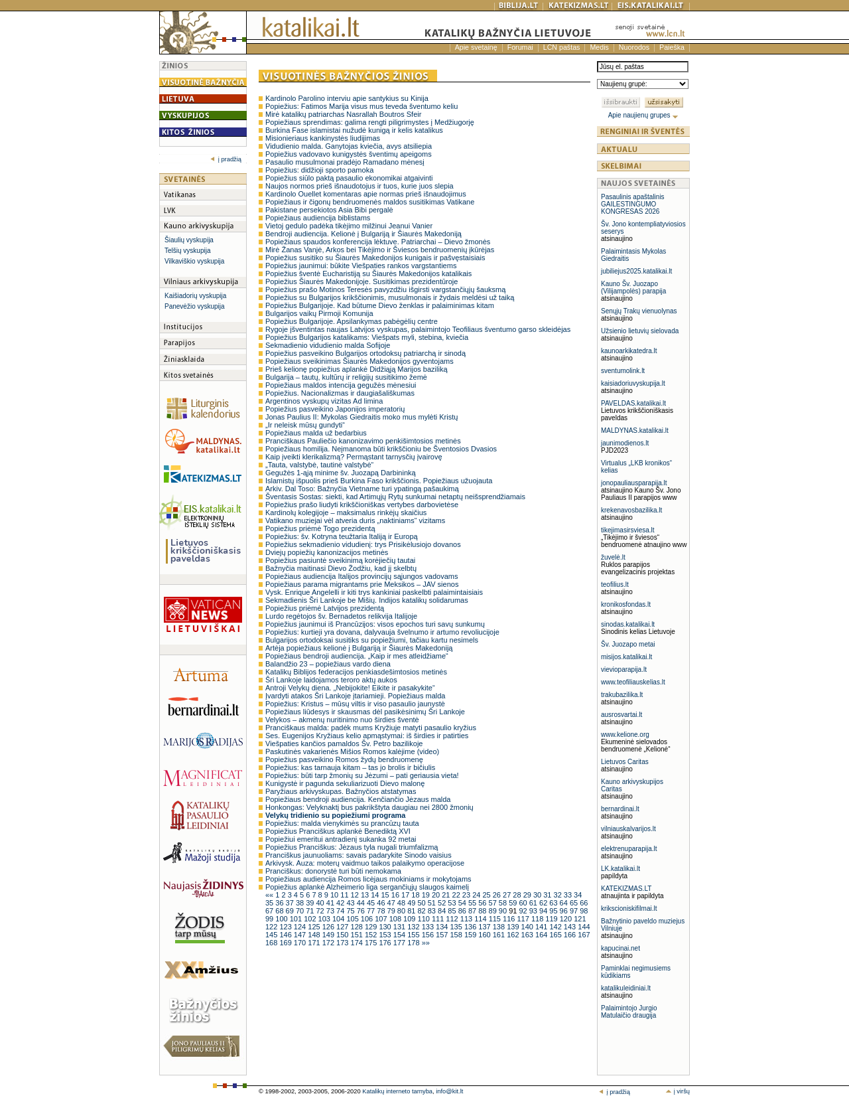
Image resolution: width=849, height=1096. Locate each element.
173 (343, 943)
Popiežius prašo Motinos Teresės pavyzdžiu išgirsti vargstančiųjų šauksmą (385, 289)
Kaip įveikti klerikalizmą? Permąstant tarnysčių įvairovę (353, 457)
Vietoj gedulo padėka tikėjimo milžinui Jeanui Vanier (348, 226)
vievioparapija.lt (624, 669)
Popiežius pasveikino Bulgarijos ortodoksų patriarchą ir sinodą (365, 353)
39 (311, 903)
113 (467, 919)
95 (554, 911)
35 (270, 903)
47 (392, 903)
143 (571, 927)
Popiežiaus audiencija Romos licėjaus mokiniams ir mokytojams (368, 879)
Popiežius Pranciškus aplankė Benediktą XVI (338, 831)
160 (485, 935)
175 (372, 943)
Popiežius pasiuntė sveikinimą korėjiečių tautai (340, 560)
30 (538, 895)
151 (358, 935)
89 (494, 911)
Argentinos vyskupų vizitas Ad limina (324, 401)
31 (548, 895)
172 (329, 943)
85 (453, 911)
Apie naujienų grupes (643, 115)
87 (473, 911)
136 (471, 927)
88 (483, 911)
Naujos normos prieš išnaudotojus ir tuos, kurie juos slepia (359, 186)
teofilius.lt (615, 584)
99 (270, 919)
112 (453, 919)
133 (429, 927)
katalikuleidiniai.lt (626, 988)
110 (425, 919)
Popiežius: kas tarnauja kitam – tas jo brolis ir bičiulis (350, 767)
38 (301, 903)
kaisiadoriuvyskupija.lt (633, 383)
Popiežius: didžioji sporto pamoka (319, 170)
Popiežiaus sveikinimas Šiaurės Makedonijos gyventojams (359, 361)
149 (329, 935)
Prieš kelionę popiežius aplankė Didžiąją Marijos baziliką (356, 369)
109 (410, 919)
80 (402, 911)
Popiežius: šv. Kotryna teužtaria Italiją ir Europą (341, 536)
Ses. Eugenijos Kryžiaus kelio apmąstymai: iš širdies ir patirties (366, 736)
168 (272, 943)
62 (544, 903)
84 (443, 911)
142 (556, 927)
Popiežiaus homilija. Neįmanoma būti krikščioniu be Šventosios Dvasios (381, 449)
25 (487, 895)
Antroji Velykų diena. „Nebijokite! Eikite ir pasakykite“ (350, 688)
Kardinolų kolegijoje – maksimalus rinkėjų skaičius (345, 512)
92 (524, 911)
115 (496, 919)
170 (301, 943)
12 (356, 895)
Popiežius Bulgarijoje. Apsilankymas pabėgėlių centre (351, 321)
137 (485, 927)
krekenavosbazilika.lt (631, 510)
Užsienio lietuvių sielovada (640, 331)
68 (280, 911)
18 (416, 895)
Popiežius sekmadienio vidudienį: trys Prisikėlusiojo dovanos (363, 544)
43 (351, 903)
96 (565, 911)
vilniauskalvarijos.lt (628, 828)
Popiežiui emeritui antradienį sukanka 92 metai (340, 839)
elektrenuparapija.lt (629, 848)
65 (575, 903)
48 (402, 903)
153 (386, 935)
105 (353, 919)
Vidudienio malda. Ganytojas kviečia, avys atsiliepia (348, 146)
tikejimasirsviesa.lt (628, 530)
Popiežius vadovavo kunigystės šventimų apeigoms (348, 154)
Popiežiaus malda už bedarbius (316, 433)
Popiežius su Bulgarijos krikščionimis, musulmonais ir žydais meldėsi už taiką (389, 297)
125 (315, 927)
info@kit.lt (449, 1091)
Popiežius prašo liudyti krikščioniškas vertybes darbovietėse (361, 505)
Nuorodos (634, 47)
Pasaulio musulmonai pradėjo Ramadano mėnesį (344, 162)
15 (386, 895)
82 (422, 911)
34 (578, 895)
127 (343, 927)
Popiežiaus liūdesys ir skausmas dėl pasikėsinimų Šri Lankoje (365, 712)
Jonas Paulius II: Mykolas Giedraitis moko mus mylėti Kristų (361, 417)
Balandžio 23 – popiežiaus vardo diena (328, 664)
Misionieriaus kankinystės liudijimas (322, 138)
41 (331, 903)
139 (514, 927)
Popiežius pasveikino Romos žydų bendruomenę (344, 759)
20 (437, 895)
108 (396, 919)
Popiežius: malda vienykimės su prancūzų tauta (342, 823)
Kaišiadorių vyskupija (195, 295)
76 (362, 911)
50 (422, 903)
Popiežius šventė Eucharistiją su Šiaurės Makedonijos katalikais (368, 273)
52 (443, 903)
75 (351, 911)
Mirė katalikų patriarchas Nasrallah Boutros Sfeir (343, 114)
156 (429, 935)
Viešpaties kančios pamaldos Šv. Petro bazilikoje (344, 743)
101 (297, 919)
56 (483, 903)
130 (386, 927)
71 (311, 911)
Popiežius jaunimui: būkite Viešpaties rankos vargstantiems (360, 266)
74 (341, 911)
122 (272, 927)
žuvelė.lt (613, 557)
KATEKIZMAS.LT (626, 888)
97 (575, 911)
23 (467, 895)
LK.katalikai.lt (620, 868)
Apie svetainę (476, 47)
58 (504, 903)
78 (382, 911)
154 (400, 935)
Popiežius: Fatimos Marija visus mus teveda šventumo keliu (361, 106)
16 (396, 895)
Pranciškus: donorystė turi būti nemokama (333, 871)
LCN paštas (561, 47)
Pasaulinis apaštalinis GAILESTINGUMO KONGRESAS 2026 (633, 204)
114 (481, 919)
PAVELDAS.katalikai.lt (633, 403)
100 (282, 919)
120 (567, 919)
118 (538, 919)
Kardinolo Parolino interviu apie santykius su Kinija (346, 98)
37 (291, 903)
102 (311, 919)
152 (372, 935)
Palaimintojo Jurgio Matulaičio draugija (629, 1011)
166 (571, 935)
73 (331, 911)
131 (400, 927)
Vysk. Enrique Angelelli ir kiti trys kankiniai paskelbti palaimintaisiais (374, 592)
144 (584, 927)
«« (270, 895)
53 (453, 903)
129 (372, 927)
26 (498, 895)
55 (473, 903)
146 (286, 935)
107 (382, 919)
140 (528, 927)
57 (494, 903)
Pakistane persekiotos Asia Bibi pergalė (329, 210)
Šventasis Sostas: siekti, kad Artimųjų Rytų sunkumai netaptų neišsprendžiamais (395, 497)
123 (286, 927)
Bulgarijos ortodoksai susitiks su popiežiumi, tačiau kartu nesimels (371, 640)
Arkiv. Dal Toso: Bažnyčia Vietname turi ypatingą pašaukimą (362, 489)
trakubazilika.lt (622, 694)
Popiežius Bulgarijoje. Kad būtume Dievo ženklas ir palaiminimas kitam (379, 305)
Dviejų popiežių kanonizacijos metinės (326, 552)
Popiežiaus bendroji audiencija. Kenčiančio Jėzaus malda (357, 799)
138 (500, 927)
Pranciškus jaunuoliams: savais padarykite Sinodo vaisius (358, 855)
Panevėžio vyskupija (194, 306)
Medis (599, 47)
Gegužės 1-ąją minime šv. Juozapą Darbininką (340, 473)
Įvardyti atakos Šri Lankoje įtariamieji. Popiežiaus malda (355, 696)
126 (329, 927)
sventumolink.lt (623, 370)
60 (524, 903)
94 (544, 911)
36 (280, 903)
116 (510, 919)
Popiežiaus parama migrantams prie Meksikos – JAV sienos (361, 584)
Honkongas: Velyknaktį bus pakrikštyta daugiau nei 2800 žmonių (369, 807)
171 (315, 943)
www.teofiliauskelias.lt (633, 682)
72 (321, 911)
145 (272, 935)
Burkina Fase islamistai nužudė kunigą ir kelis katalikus (354, 130)
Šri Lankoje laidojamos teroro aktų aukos (331, 680)
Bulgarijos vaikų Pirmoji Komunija (319, 313)
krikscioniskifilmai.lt (629, 908)
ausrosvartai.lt (621, 714)
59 (514, 903)
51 (433, 903)
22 (457, 895)
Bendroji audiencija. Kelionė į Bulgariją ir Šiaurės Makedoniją (363, 234)
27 (508, 895)
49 (412, 903)
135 (457, 927)
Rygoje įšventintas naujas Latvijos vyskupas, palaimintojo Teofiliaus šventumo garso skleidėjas (417, 329)
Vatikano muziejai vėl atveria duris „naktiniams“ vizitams (355, 520)
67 (270, 911)
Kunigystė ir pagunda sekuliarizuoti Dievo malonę (344, 783)
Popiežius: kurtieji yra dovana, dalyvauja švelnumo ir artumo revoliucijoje (382, 632)
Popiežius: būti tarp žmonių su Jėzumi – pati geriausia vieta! (362, 775)
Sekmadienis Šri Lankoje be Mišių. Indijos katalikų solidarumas (366, 600)
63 (554, 903)
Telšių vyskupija (187, 250)
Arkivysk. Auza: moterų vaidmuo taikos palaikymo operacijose (364, 863)
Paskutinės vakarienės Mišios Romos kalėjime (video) (352, 751)
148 (315, 935)
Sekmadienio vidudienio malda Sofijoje (327, 345)
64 (565, 903)
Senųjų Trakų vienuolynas (639, 311)
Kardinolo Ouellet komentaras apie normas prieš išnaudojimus (365, 194)
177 (400, 943)
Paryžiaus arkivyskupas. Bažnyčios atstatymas (340, 791)
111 (439, 919)
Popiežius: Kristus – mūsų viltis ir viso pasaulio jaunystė (355, 704)
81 (412, 911)
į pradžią (225, 159)
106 (368, 919)
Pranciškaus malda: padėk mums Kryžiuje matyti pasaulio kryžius (370, 728)
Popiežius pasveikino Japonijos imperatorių (335, 409)
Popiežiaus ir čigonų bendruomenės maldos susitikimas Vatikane (369, 202)
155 (414, 935)
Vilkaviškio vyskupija (194, 261)
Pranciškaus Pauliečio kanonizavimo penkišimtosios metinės (363, 441)
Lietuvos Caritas (625, 761)
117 (524, 919)
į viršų (677, 1091)
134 (443, 927)
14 (376, 895)
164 (542, 935)
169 (286, 943)
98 (584, 911)
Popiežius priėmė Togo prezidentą (320, 528)
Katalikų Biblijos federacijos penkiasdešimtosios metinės (356, 672)
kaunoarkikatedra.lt (629, 350)
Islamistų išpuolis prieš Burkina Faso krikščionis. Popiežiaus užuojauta (378, 481)
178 (414, 943)
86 (463, 911)
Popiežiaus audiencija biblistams (317, 218)
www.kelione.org (625, 734)
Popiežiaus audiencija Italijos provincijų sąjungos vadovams (361, 576)
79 (392, 911)
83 (433, 911)
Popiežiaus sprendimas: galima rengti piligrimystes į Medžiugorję (369, 122)
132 (414, 927)
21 (447, 895)
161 (500, 935)
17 (406, 895)
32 (559, 895)
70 (301, 911)
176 (386, 943)
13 (366, 895)
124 (301, 927)
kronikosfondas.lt (626, 604)
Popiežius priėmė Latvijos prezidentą (324, 608)
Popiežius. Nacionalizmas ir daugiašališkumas (340, 393)
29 (528, 895)
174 (358, 943)
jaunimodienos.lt (625, 443)
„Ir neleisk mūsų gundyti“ (305, 425)
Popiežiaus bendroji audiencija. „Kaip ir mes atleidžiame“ (356, 656)
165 (556, 935)
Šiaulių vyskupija (189, 240)
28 (518, 895)
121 (580, 919)
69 (291, 911)
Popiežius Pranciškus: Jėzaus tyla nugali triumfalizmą (351, 847)
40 (321, 903)
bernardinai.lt (620, 809)
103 (325, 919)
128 (358, 927)
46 (382, 903)
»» (426, 943)
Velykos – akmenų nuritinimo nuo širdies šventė (342, 720)
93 (534, 911)
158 (457, 935)
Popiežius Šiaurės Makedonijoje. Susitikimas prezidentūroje (361, 281)
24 (477, 895)
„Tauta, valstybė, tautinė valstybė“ (319, 465)
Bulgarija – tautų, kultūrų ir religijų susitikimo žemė (346, 377)
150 (343, 935)
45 (372, 903)
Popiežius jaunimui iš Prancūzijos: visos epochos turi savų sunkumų (375, 624)
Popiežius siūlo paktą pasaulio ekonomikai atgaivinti (349, 178)
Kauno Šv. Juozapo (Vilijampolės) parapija (633, 287)
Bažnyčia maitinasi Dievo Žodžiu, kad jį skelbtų (341, 568)
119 (552, 919)
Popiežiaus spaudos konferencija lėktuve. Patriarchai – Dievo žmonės (377, 242)
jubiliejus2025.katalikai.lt (636, 271)
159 (471, 935)
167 (584, 935)
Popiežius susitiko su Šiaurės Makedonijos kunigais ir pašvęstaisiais (375, 258)
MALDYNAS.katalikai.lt (635, 430)
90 (504, 911)
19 (427, 895)
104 (339, 919)
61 (534, 903)
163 (528, 935)
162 (514, 935)
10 (335, 895)
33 (569, 895)
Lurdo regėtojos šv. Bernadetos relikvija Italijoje (341, 616)
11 (345, 895)
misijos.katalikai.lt (626, 657)
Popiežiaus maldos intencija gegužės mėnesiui (340, 385)
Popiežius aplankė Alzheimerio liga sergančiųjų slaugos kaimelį (367, 887)
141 (542, 927)
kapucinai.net (620, 948)
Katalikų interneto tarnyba (397, 1091)
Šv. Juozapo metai (628, 644)
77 (372, 911)
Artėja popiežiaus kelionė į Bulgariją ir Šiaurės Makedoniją (359, 648)
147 (301, 935)
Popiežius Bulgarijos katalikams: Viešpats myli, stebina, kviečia (366, 337)
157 (443, 935)
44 (362, 903)
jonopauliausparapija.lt (634, 483)
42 (341, 903)
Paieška (672, 47)
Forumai (520, 47)
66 (584, 903)
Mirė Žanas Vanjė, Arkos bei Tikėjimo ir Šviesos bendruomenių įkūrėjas (379, 250)
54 (463, 903)
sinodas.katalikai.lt (628, 624)
